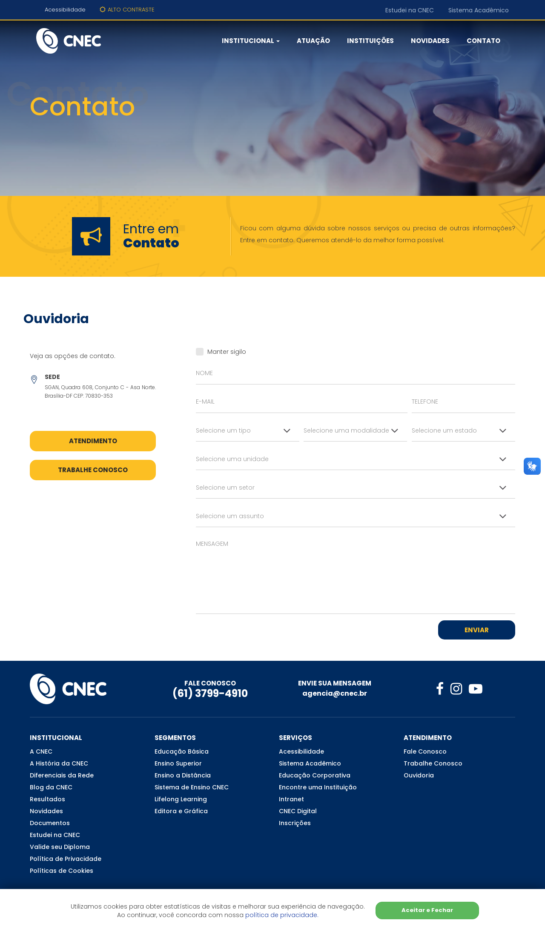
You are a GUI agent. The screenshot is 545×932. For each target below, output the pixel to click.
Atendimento (93, 440)
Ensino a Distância (183, 775)
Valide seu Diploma (60, 847)
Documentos (50, 823)
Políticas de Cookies (61, 870)
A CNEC (41, 751)
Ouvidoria (419, 775)
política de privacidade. (281, 915)
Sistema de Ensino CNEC (192, 787)
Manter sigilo (221, 351)
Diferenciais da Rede (62, 775)
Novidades (430, 40)
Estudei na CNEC (409, 10)
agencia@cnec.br (334, 693)
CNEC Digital (298, 811)
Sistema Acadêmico (478, 10)
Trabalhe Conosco (93, 469)
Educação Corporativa (314, 775)
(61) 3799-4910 (210, 693)
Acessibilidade (65, 10)
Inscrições (295, 823)
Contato (483, 40)
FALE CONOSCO (210, 683)
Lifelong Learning (181, 799)
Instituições (370, 40)
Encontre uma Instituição (318, 787)
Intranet (291, 799)
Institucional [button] (251, 40)
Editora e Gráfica (181, 811)
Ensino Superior (178, 763)
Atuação (313, 40)
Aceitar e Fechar (427, 910)
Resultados (47, 799)
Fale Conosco (425, 751)
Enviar (477, 629)
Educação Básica (182, 751)
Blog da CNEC (51, 787)
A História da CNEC (59, 763)
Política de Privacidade (65, 859)
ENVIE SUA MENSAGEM (334, 683)
